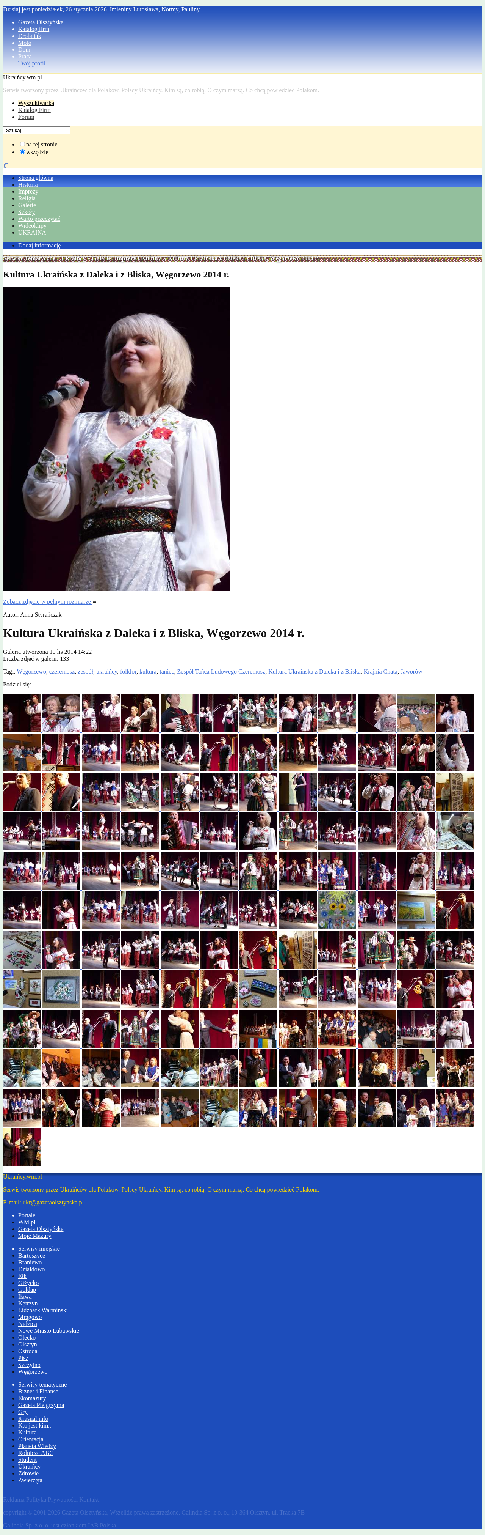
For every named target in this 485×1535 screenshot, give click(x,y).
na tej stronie (42, 144)
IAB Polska (102, 1525)
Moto (24, 42)
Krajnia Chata (380, 671)
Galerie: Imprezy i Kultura (127, 258)
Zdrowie (28, 1473)
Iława (25, 1296)
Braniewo (30, 1262)
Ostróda (28, 1351)
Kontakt (89, 1499)
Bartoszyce (31, 1255)
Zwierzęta (30, 1480)
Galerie (27, 205)
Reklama (14, 1499)
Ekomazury (32, 1398)
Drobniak (29, 36)
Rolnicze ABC (35, 1453)
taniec (167, 671)
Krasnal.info (33, 1418)
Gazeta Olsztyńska (41, 22)
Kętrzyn (28, 1303)
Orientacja (31, 1439)
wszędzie (37, 152)
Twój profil (31, 63)
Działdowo (31, 1269)
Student (27, 1459)
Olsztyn (27, 1344)
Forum (26, 116)
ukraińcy (106, 671)
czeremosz (62, 671)
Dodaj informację (39, 245)
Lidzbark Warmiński (43, 1310)
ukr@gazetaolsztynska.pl (53, 1202)
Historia (28, 184)
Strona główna (35, 178)
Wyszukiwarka (36, 103)
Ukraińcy (73, 258)
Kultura (27, 1432)
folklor (128, 671)
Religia (27, 198)
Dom (24, 49)
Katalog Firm (34, 110)
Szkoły (26, 212)
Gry (23, 1412)
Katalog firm (33, 29)
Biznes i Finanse (38, 1391)
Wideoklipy (32, 225)
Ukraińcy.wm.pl (22, 77)
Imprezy (28, 191)
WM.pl (27, 1222)
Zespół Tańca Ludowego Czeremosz (221, 671)
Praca (25, 56)
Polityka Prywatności (52, 1499)
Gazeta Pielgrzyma (41, 1405)
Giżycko (28, 1283)
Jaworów (411, 671)
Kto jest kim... (35, 1425)
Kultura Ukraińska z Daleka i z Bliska (314, 671)
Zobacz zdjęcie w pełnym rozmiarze (50, 601)
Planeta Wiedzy (37, 1446)
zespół (85, 671)
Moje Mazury (35, 1236)
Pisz (23, 1358)
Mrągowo (30, 1317)
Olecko (27, 1337)
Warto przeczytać (39, 219)
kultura (147, 671)
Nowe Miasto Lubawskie (48, 1330)
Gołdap (27, 1289)
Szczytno (29, 1365)
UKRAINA (32, 232)
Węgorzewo (31, 671)
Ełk (22, 1276)
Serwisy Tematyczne (29, 258)
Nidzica (27, 1324)
